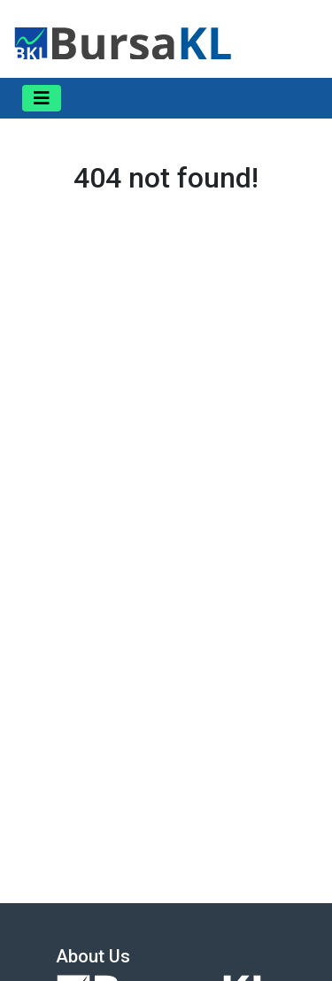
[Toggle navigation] (41, 98)
